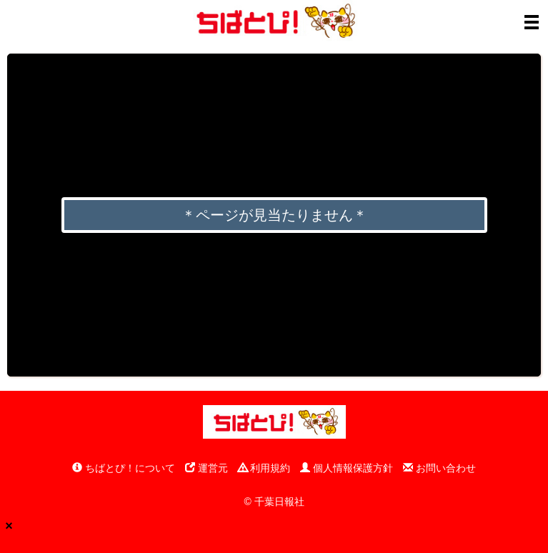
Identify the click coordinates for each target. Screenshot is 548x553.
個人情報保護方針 (346, 468)
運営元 (206, 468)
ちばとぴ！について (123, 468)
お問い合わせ (439, 468)
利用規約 (264, 468)
